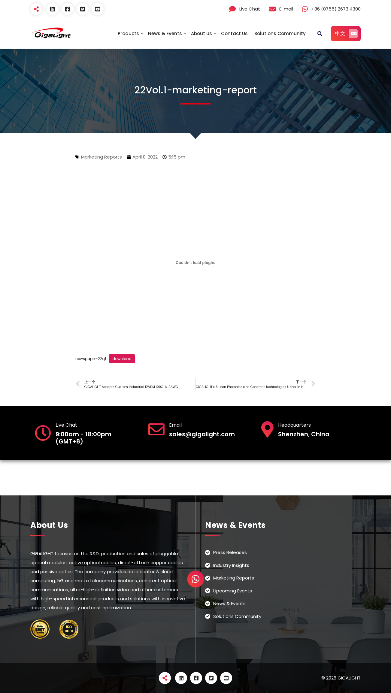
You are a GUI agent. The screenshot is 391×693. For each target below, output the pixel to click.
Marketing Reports (101, 157)
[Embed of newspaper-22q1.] (195, 263)
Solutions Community (280, 33)
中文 (346, 33)
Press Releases (230, 552)
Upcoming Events (232, 591)
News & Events (165, 33)
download (122, 358)
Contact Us (234, 33)
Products (128, 33)
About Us (201, 33)
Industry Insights (231, 565)
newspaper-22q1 (90, 358)
